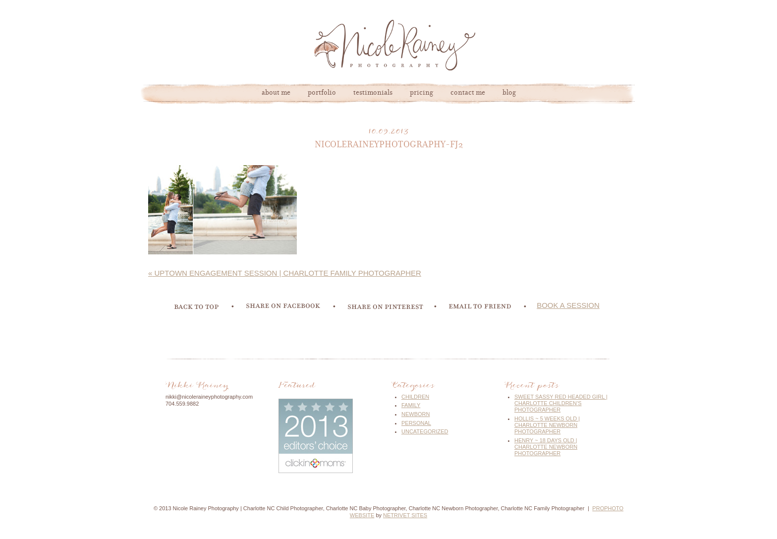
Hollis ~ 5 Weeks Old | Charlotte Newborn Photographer (547, 425)
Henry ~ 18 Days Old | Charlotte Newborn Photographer (545, 446)
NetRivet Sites (405, 515)
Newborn (415, 414)
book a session (568, 305)
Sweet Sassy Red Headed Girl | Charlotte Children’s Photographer (561, 403)
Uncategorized (424, 431)
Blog (509, 93)
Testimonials (372, 93)
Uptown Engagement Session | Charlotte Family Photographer (284, 273)
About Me (276, 93)
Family (410, 405)
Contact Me (467, 93)
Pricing (421, 93)
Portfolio (322, 93)
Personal (416, 423)
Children (415, 397)
